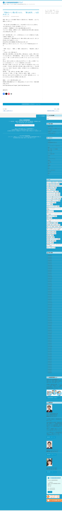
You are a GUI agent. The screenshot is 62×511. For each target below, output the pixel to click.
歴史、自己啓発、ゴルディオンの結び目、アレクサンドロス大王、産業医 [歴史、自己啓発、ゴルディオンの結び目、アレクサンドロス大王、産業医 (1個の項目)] (54, 229)
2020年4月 (50, 328)
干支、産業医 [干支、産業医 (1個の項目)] (49, 223)
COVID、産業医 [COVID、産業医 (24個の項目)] (53, 187)
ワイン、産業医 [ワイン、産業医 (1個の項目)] (50, 204)
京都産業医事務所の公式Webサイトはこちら (31, 104)
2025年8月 (50, 272)
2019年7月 (50, 335)
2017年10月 (50, 346)
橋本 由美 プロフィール (51, 472)
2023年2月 (50, 289)
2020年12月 (50, 322)
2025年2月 (50, 273)
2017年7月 (50, 351)
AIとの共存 (50, 130)
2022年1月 (50, 301)
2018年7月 (50, 340)
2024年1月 (50, 283)
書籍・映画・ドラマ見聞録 (53, 149)
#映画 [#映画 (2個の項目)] (51, 184)
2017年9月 (50, 348)
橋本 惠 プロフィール (51, 437)
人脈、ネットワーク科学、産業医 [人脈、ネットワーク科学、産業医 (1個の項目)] (53, 206)
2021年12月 (50, 302)
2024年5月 (50, 281)
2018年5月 (50, 341)
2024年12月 (50, 276)
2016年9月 (50, 358)
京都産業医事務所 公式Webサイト (53, 397)
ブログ (48, 10)
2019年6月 (50, 337)
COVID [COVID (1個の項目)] (48, 187)
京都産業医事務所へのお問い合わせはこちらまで (24, 125)
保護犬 (49, 160)
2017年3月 (50, 354)
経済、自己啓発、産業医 (53, 13)
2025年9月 (50, 270)
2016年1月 (50, 366)
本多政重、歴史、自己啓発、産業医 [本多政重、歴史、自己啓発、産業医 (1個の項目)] (53, 224)
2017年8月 (50, 350)
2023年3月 (50, 288)
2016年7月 (50, 361)
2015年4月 (50, 372)
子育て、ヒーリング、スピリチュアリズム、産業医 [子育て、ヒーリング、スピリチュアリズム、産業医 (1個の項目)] (54, 220)
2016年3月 (50, 364)
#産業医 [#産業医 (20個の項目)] (57, 184)
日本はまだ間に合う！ (52, 133)
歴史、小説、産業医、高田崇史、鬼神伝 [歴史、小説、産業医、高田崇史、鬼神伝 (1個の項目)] (54, 226)
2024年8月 (50, 280)
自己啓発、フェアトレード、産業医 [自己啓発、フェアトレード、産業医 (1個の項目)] (53, 239)
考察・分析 (50, 150)
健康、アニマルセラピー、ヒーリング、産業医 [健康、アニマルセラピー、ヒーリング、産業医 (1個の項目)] (54, 209)
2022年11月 (50, 293)
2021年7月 (50, 311)
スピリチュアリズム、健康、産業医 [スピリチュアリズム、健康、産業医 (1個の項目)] (53, 193)
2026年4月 (50, 259)
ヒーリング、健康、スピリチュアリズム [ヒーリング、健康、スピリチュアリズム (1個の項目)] (54, 197)
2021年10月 (50, 306)
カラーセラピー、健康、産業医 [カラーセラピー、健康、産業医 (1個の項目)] (52, 191)
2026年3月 (50, 260)
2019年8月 (50, 333)
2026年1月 (50, 263)
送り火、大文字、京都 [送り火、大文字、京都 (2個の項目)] (51, 247)
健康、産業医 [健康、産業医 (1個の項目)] (49, 218)
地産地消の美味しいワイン (53, 110)
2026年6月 (50, 255)
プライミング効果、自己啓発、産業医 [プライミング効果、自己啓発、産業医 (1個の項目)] (54, 198)
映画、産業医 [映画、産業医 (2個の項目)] (55, 223)
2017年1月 (50, 356)
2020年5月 (50, 327)
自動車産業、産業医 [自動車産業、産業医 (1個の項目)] (50, 237)
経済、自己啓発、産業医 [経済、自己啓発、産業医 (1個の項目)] (51, 233)
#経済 (46, 13)
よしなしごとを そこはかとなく (54, 145)
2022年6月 (50, 296)
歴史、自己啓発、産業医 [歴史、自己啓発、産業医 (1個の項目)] (51, 231)
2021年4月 (50, 315)
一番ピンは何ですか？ (8, 110)
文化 (49, 157)
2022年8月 (50, 294)
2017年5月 (50, 353)
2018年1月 (50, 345)
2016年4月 (50, 363)
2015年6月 (50, 369)
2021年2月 (50, 319)
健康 (49, 147)
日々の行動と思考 (51, 154)
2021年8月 (50, 309)
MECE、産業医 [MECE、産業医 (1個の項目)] (49, 189)
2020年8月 (50, 325)
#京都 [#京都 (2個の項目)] (60, 182)
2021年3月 (50, 317)
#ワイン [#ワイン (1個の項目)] (57, 182)
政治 (49, 167)
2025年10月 (50, 268)
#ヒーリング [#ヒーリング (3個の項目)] (49, 182)
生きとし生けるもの (51, 170)
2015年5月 (50, 371)
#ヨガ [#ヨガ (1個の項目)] (53, 182)
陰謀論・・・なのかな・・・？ (53, 131)
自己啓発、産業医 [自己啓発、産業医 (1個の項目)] (50, 242)
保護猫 (49, 165)
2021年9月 (50, 307)
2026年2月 (50, 262)
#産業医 (57, 11)
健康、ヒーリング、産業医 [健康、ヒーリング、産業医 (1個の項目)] (52, 216)
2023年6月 (50, 286)
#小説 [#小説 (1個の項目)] (48, 184)
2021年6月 (50, 312)
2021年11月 (50, 304)
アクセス (50, 492)
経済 (49, 168)
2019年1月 (50, 338)
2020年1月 (50, 330)
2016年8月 (50, 359)
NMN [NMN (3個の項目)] (54, 189)
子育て (49, 155)
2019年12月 (50, 332)
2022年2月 (50, 299)
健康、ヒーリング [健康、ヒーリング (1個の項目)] (50, 211)
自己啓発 (50, 11)
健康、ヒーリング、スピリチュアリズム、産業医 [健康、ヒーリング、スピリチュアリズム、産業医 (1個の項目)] (54, 214)
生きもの (49, 171)
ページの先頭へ (42, 116)
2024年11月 (50, 278)
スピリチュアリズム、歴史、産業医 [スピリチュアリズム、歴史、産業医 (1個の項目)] (53, 195)
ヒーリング (50, 152)
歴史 (49, 163)
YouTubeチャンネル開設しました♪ (54, 128)
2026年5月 (50, 257)
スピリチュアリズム (51, 158)
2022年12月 (50, 291)
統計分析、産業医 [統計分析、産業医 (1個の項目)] (50, 235)
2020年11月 (50, 324)
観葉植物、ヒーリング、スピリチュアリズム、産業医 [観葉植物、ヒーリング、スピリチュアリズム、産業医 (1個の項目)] (54, 245)
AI (48, 175)
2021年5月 (50, 314)
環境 (49, 173)
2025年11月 (50, 267)
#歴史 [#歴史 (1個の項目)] (54, 184)
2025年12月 (50, 265)
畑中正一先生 (50, 126)
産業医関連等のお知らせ (52, 142)
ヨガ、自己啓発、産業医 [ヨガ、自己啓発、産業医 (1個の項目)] (51, 202)
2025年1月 (50, 275)
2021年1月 (50, 320)
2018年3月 (50, 343)
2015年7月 (50, 367)
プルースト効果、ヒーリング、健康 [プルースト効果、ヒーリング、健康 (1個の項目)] (53, 200)
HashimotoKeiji (15, 16)
